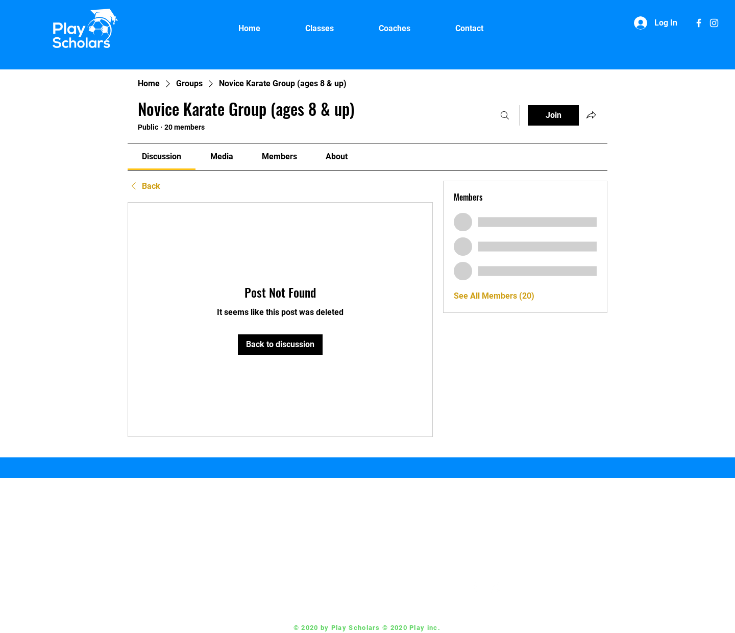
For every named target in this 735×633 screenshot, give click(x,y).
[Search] (505, 115)
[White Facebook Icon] (698, 23)
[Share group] (591, 115)
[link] (161, 156)
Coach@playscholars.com (402, 587)
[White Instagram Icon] (714, 23)
